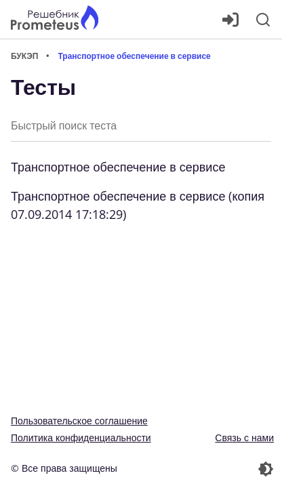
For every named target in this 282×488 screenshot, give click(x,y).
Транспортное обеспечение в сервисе (118, 167)
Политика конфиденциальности (81, 437)
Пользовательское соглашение (79, 420)
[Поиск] (263, 20)
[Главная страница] (54, 19)
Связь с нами (244, 437)
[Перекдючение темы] (209, 469)
